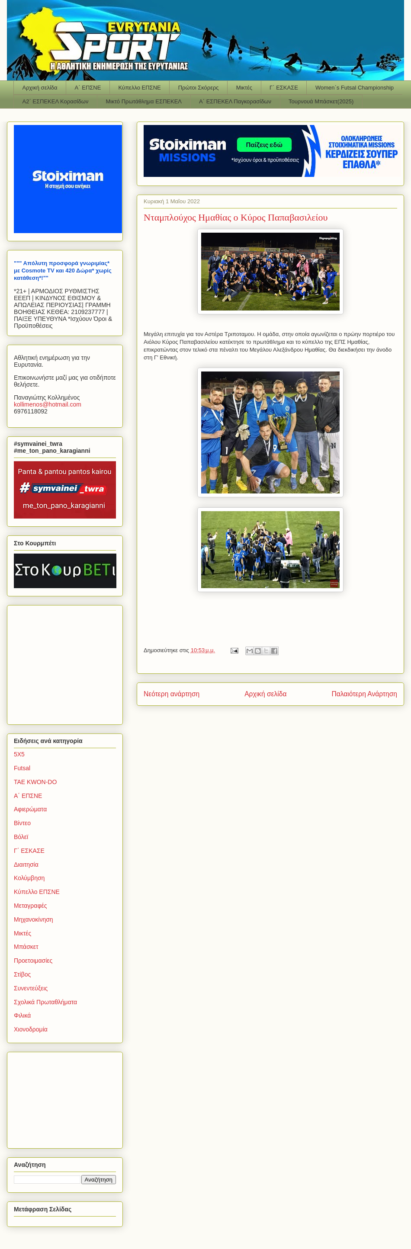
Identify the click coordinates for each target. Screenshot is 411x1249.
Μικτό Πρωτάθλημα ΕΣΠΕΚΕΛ (144, 101)
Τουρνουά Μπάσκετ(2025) (321, 101)
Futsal (22, 768)
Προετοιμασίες (33, 960)
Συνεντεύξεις (31, 988)
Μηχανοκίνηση (33, 919)
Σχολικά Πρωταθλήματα (45, 1002)
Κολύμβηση (29, 877)
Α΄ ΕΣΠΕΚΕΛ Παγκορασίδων (235, 101)
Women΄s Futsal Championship (354, 87)
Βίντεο (22, 823)
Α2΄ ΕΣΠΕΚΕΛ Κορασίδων (55, 101)
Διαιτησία (26, 864)
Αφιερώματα (30, 809)
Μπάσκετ (26, 946)
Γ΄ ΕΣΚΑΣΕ (284, 87)
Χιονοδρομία (31, 1029)
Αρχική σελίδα (40, 87)
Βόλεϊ (21, 836)
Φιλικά (22, 1015)
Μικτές (244, 87)
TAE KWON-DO (35, 781)
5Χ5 (19, 754)
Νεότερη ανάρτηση (171, 694)
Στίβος (22, 974)
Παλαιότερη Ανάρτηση (364, 694)
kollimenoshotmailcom (47, 404)
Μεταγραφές (30, 905)
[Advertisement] (68, 662)
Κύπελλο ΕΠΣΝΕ (139, 87)
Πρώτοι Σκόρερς (198, 87)
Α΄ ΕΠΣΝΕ (88, 87)
